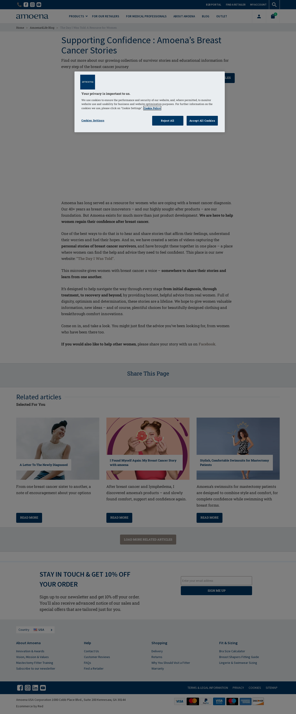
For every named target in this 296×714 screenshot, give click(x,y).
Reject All (167, 120)
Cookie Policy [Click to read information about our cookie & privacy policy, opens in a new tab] (152, 108)
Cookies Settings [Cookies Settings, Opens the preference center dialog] (92, 120)
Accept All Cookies (202, 120)
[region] (149, 101)
